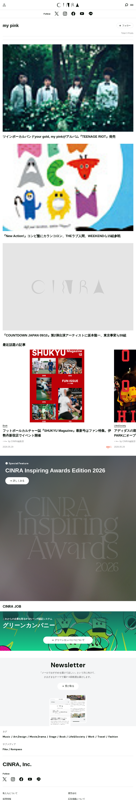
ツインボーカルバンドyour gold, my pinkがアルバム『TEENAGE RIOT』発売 (59, 136)
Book (63, 736)
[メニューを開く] (131, 5)
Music (6, 736)
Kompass (16, 749)
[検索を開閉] (126, 5)
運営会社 (72, 793)
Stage (52, 736)
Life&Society (77, 736)
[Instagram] (65, 14)
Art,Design (20, 736)
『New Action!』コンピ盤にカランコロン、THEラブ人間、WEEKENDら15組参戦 (61, 236)
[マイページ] (4, 5)
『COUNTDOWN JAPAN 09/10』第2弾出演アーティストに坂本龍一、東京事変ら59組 (64, 335)
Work (91, 736)
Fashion (113, 736)
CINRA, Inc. (17, 764)
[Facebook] (73, 14)
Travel (101, 736)
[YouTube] (82, 14)
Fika (5, 749)
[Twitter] (57, 14)
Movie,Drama (38, 736)
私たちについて (10, 793)
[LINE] (91, 14)
